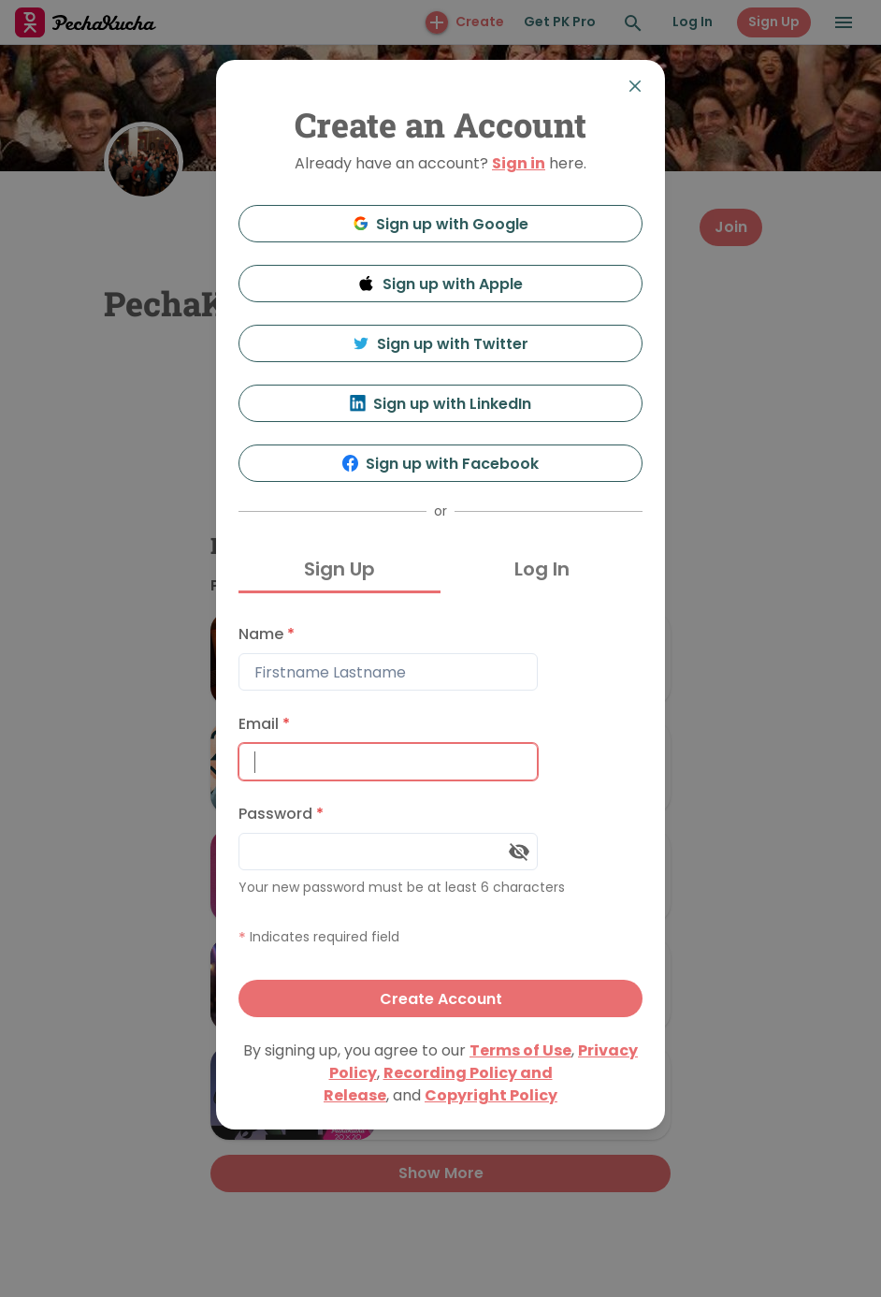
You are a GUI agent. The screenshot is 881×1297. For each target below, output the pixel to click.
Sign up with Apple (440, 284)
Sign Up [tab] (339, 569)
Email (264, 724)
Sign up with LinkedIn (441, 404)
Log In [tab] (542, 569)
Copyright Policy (491, 1095)
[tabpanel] (440, 816)
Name (266, 634)
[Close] (635, 86)
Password (281, 813)
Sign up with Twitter (440, 344)
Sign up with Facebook (441, 463)
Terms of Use (520, 1050)
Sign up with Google (441, 224)
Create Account (441, 999)
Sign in (518, 163)
